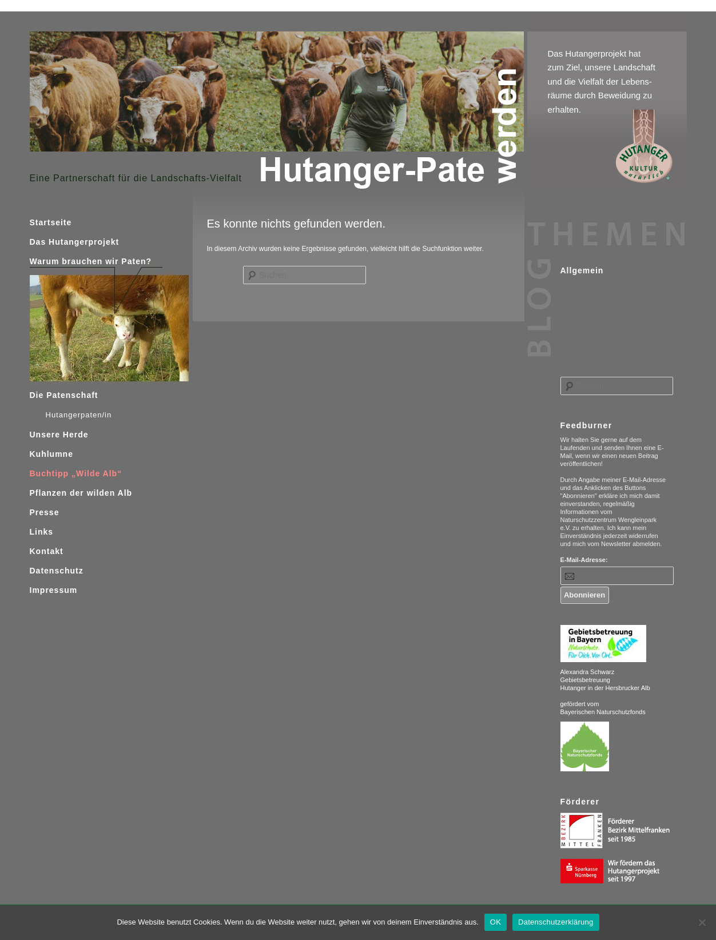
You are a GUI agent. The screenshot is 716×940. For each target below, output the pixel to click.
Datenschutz (56, 570)
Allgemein (582, 270)
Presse (44, 512)
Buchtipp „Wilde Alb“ (76, 473)
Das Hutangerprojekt (75, 241)
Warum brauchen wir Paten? (91, 261)
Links (42, 531)
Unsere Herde (59, 434)
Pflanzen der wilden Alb (81, 492)
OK (495, 922)
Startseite (51, 222)
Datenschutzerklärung (555, 922)
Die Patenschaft (64, 395)
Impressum (54, 590)
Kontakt (46, 551)
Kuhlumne (51, 454)
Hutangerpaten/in (79, 415)
